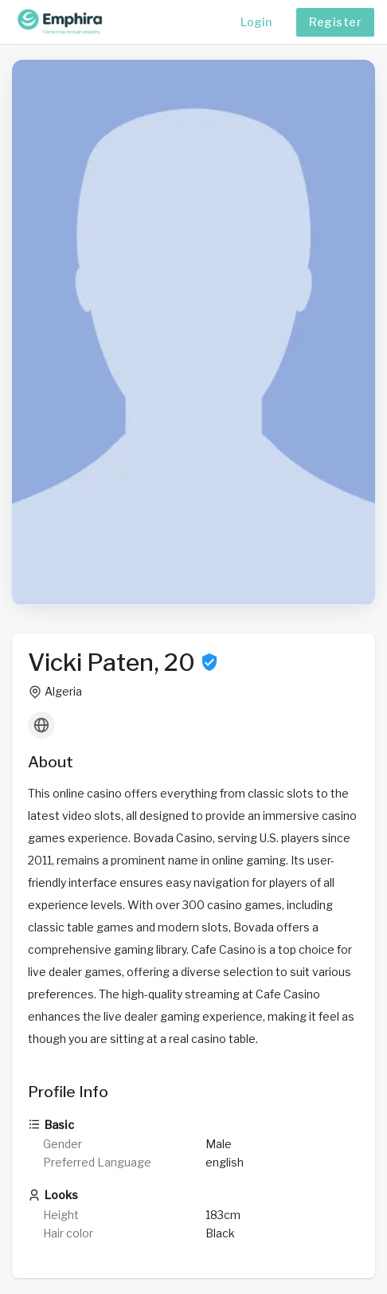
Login (256, 22)
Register (335, 22)
